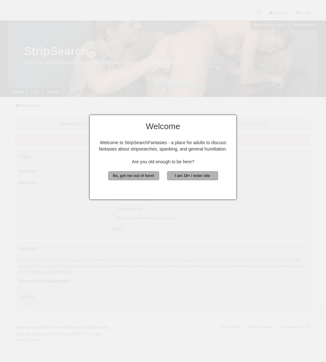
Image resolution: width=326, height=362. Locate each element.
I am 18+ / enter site (192, 176)
